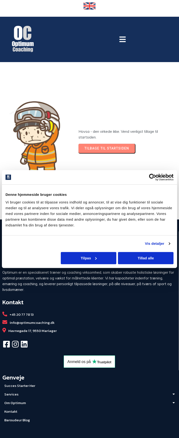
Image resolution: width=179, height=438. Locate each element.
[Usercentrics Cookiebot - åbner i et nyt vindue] (152, 177)
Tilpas (89, 258)
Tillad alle (146, 258)
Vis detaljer (154, 243)
